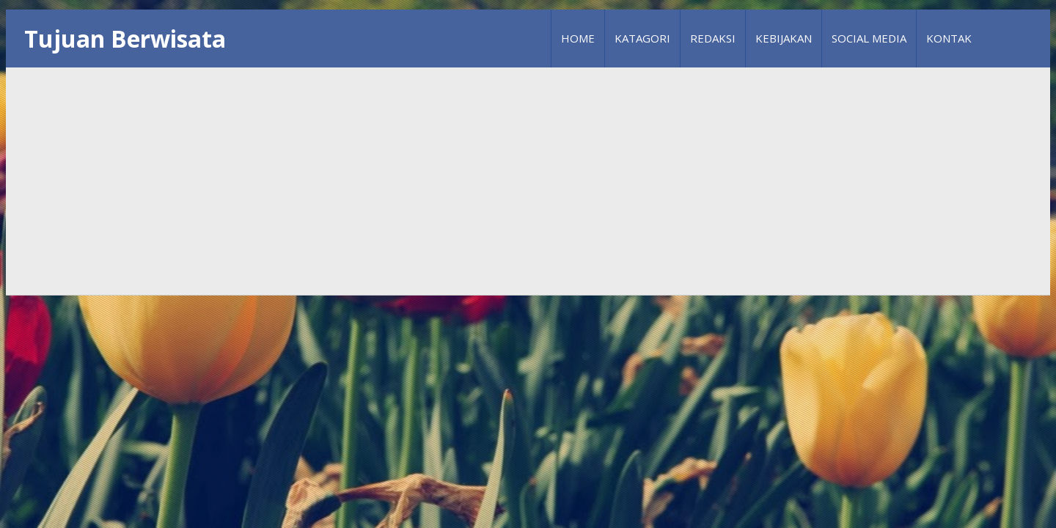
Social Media (869, 38)
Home (578, 38)
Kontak (949, 38)
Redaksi (713, 38)
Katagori (642, 38)
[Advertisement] (528, 181)
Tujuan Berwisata (125, 38)
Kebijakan (783, 38)
